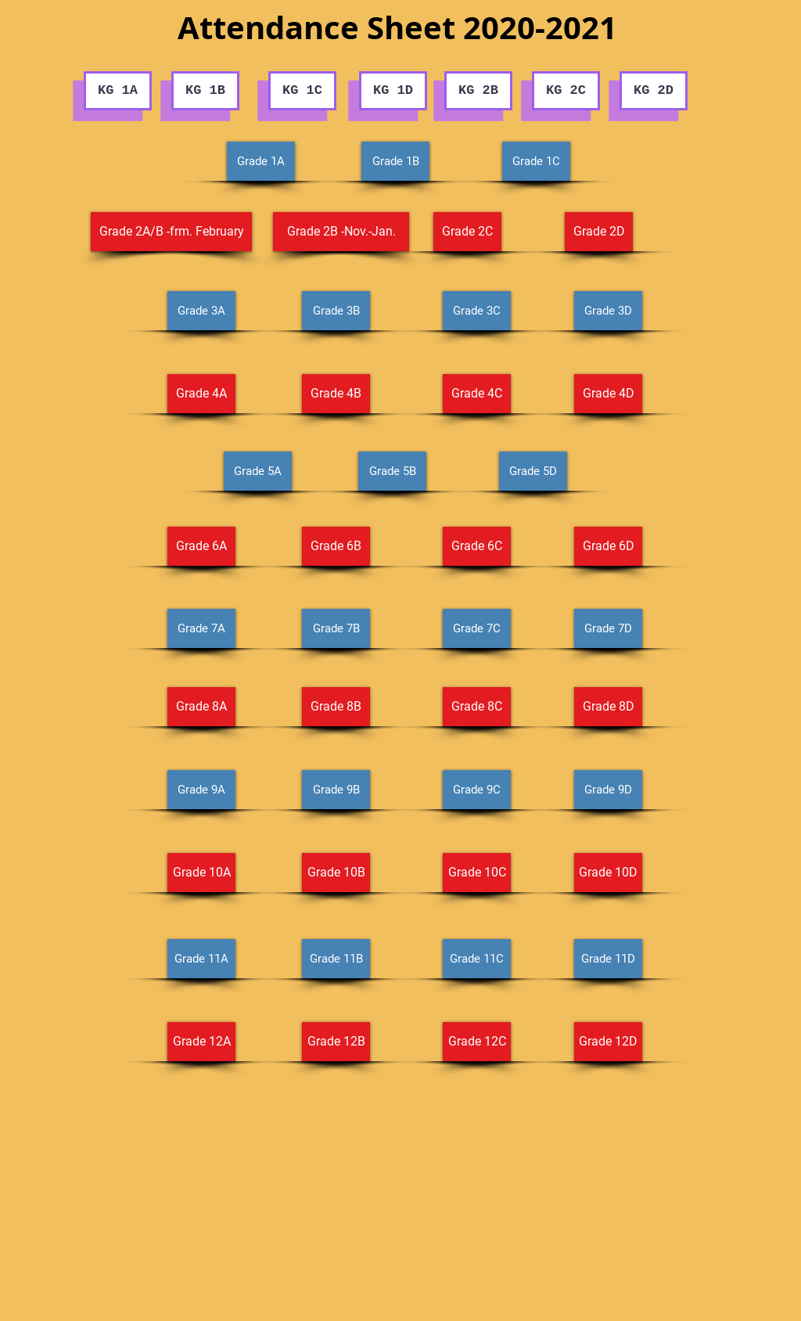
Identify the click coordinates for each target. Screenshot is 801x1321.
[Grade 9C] (477, 789)
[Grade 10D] (608, 872)
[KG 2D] (654, 90)
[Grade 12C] (477, 1041)
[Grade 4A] (201, 393)
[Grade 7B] (336, 628)
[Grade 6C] (477, 546)
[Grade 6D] (608, 546)
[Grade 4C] (477, 393)
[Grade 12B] (336, 1041)
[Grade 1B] (395, 161)
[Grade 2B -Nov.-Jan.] (341, 231)
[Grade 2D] (599, 231)
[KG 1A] (118, 90)
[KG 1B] (205, 90)
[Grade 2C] (467, 231)
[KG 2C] (566, 90)
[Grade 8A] (201, 706)
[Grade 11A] (201, 958)
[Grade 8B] (336, 706)
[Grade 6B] (336, 546)
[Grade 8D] (608, 706)
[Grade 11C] (477, 958)
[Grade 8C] (477, 706)
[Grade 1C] (536, 161)
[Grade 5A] (258, 471)
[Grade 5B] (392, 471)
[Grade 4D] (608, 393)
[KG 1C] (302, 90)
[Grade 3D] (608, 310)
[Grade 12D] (608, 1041)
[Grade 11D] (608, 958)
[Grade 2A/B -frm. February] (171, 231)
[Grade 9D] (608, 789)
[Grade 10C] (477, 872)
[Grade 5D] (533, 471)
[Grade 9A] (201, 789)
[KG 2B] (478, 90)
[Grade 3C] (477, 310)
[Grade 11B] (336, 958)
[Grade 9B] (336, 789)
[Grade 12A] (201, 1041)
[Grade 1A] (261, 161)
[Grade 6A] (201, 546)
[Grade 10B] (336, 872)
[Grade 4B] (336, 393)
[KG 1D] (393, 90)
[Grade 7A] (201, 628)
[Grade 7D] (608, 628)
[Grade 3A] (201, 310)
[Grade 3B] (336, 310)
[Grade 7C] (477, 628)
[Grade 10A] (201, 872)
